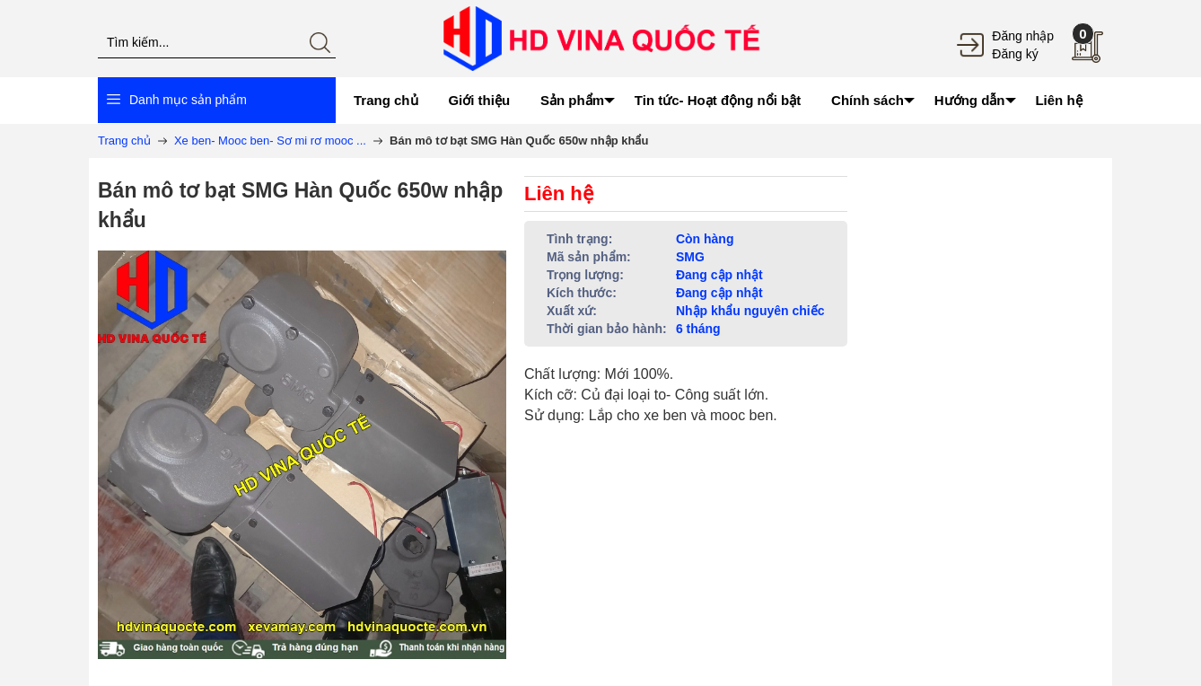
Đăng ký (1015, 54)
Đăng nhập (1023, 36)
